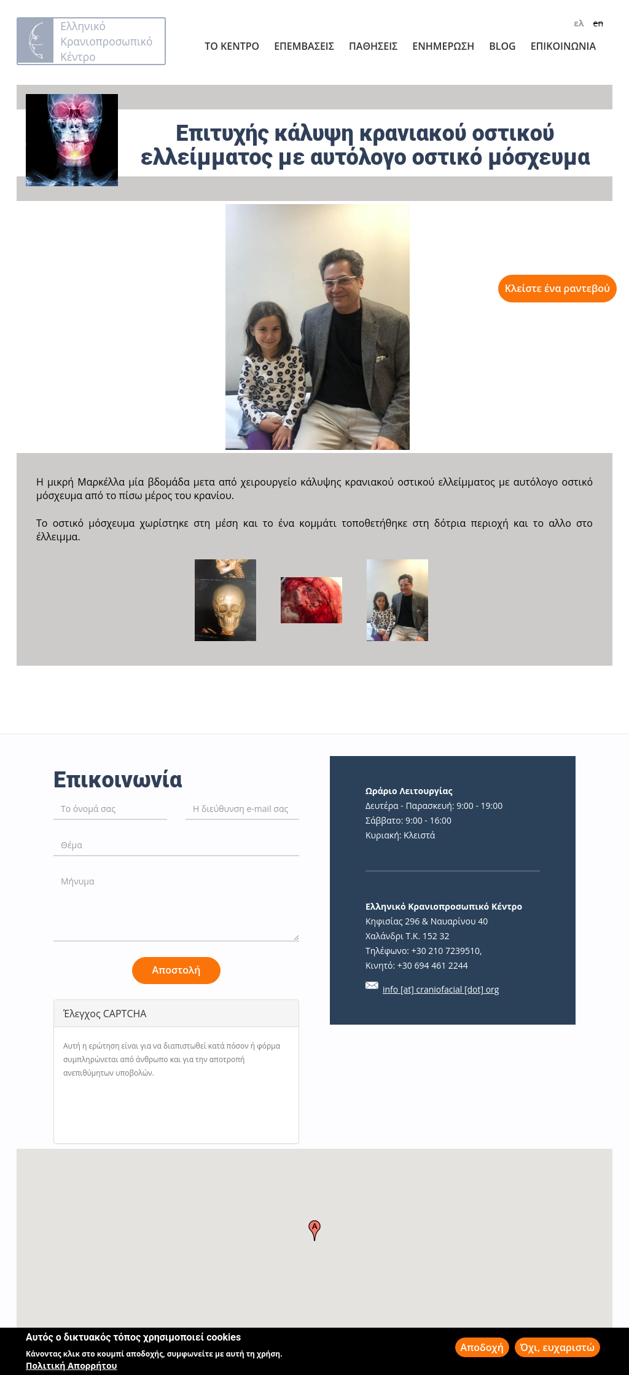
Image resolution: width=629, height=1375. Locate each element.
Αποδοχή (482, 1347)
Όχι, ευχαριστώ (557, 1347)
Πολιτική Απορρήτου (71, 1365)
